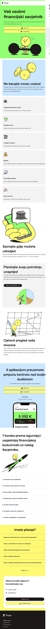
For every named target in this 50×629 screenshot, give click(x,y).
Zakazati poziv (25, 600)
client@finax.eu (12, 594)
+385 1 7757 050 (12, 590)
